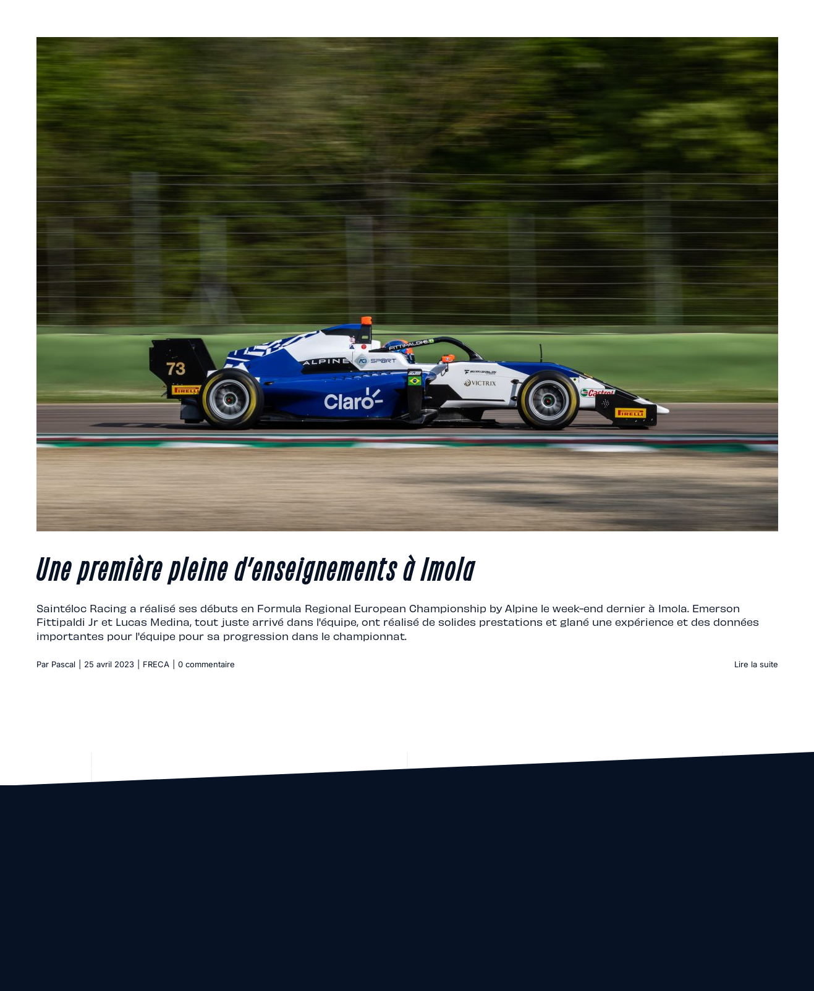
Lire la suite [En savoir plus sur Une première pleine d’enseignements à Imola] (756, 664)
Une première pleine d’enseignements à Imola (255, 567)
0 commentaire (206, 664)
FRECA (156, 664)
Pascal (63, 664)
